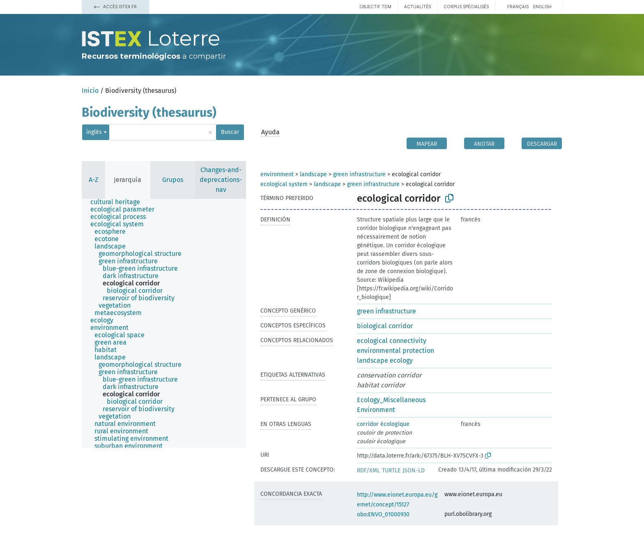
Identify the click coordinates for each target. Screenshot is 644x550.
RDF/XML (368, 470)
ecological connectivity (391, 341)
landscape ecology (385, 360)
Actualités (417, 6)
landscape (313, 174)
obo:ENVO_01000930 (383, 514)
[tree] (164, 323)
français (518, 6)
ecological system (284, 184)
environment (277, 174)
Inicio (90, 90)
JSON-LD (413, 470)
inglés (94, 132)
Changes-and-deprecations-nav (221, 179)
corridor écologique (383, 424)
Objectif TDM (375, 6)
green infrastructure (359, 174)
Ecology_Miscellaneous (391, 400)
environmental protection (395, 350)
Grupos (172, 180)
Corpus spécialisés (466, 6)
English (542, 6)
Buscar (230, 132)
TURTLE (391, 470)
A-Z (93, 180)
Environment (376, 410)
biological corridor (385, 326)
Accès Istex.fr (115, 6)
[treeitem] (118, 202)
